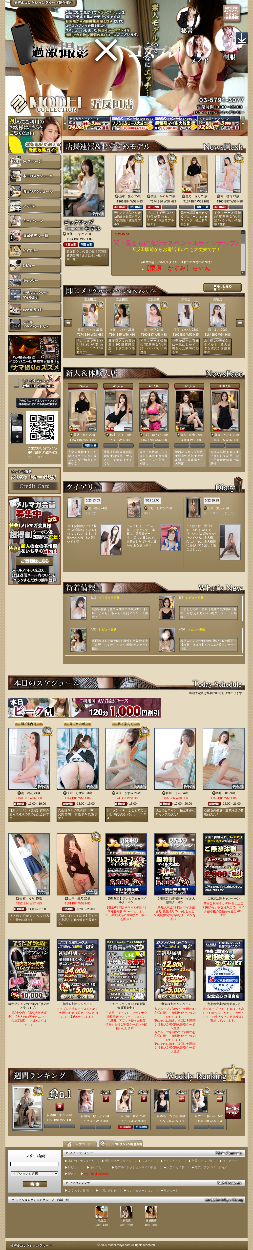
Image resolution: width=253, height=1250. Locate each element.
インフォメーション (140, 1190)
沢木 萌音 (187, 435)
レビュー (74, 1167)
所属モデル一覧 (201, 1161)
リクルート (171, 1190)
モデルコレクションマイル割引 (135, 1167)
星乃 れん (193, 196)
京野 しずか (75, 234)
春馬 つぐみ (169, 1116)
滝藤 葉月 (57, 1115)
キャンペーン (172, 1161)
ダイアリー (229, 1161)
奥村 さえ (116, 435)
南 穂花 (226, 196)
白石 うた (27, 898)
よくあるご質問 (78, 1190)
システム (147, 1161)
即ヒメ (72, 1173)
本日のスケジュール (81, 1161)
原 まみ (214, 329)
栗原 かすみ (160, 196)
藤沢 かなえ (223, 435)
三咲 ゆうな (152, 435)
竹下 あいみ (207, 1116)
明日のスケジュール (118, 1161)
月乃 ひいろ (182, 329)
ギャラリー (97, 1167)
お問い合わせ (108, 1190)
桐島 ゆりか (93, 1116)
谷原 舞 (222, 793)
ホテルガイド (175, 1167)
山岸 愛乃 (126, 196)
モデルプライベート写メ (210, 1167)
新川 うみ (173, 793)
